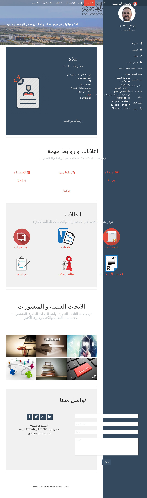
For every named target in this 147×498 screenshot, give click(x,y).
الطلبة (138, 56)
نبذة (80, 3)
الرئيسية (89, 3)
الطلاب (59, 3)
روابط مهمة (47, 3)
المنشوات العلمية (134, 62)
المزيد (88, 94)
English (101, 3)
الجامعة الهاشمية (124, 3)
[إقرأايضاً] (111, 180)
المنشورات (70, 3)
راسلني (35, 3)
